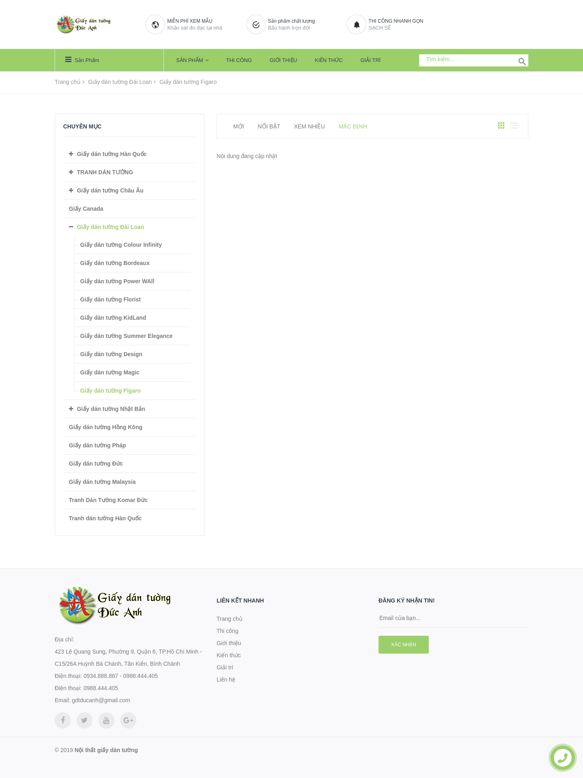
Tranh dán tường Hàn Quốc (105, 518)
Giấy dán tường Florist (110, 299)
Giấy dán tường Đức (96, 463)
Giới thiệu (283, 60)
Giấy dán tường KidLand (113, 317)
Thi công (239, 60)
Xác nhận (403, 645)
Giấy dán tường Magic (110, 372)
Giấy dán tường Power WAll (117, 281)
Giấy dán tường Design (111, 354)
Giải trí (371, 60)
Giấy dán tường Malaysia (102, 482)
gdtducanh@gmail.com (101, 700)
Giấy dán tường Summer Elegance (126, 336)
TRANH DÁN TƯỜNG (105, 172)
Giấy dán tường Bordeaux (114, 263)
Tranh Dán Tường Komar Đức (108, 500)
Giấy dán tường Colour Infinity (121, 245)
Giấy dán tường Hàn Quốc (112, 154)
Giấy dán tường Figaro (110, 390)
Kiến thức (329, 60)
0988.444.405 (100, 688)
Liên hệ (226, 679)
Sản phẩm (82, 59)
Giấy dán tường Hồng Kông (106, 427)
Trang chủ (68, 82)
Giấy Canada (86, 208)
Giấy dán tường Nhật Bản (111, 409)
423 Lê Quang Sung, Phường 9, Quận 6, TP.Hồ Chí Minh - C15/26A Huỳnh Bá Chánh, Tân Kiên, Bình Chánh (128, 657)
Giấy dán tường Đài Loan (120, 82)
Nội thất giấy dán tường (106, 750)
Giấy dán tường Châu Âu (110, 190)
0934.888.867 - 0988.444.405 (120, 676)
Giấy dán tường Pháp (97, 445)
